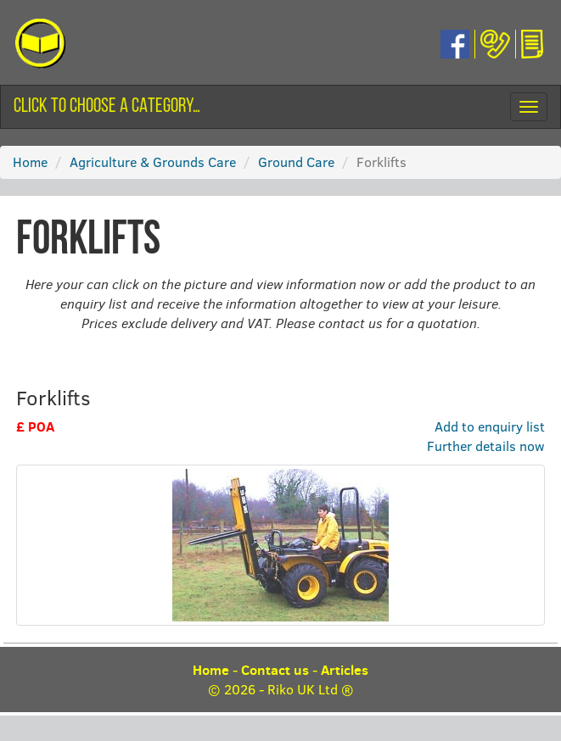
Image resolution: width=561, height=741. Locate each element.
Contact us (275, 669)
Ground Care (296, 161)
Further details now (486, 445)
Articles (344, 669)
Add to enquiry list (490, 426)
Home (30, 161)
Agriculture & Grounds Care (153, 161)
